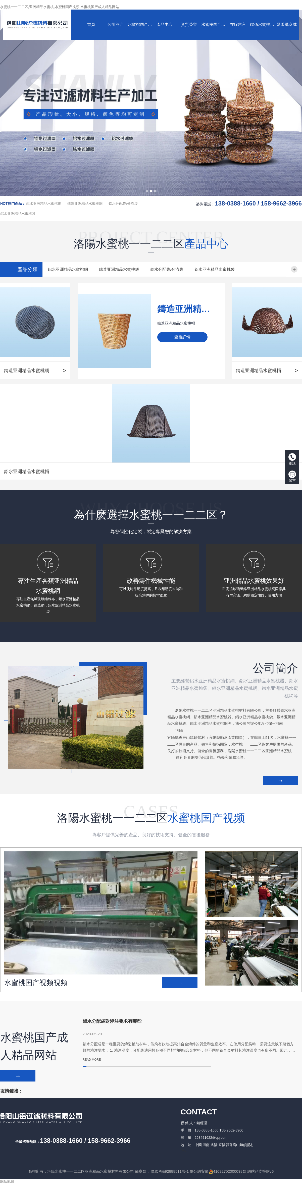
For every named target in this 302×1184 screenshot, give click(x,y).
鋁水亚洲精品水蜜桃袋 (17, 214)
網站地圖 (7, 1181)
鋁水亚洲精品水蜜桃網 (43, 203)
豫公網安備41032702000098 (216, 1171)
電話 (292, 459)
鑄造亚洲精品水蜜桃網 (85, 203)
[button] (147, 191)
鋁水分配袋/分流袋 (123, 203)
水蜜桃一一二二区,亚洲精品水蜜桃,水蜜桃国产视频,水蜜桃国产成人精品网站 (59, 7)
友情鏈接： (11, 1091)
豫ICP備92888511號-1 (170, 1171)
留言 (292, 477)
